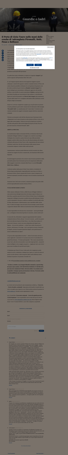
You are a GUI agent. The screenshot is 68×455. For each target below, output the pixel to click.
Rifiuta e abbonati (50, 47)
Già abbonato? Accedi (34, 67)
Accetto (38, 64)
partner (50, 57)
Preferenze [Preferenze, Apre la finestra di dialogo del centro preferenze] (30, 64)
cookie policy (25, 57)
